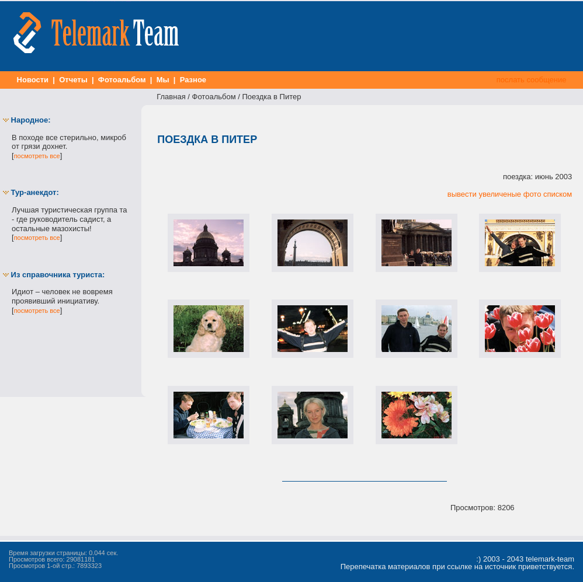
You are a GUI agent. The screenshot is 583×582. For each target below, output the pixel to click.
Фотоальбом (122, 79)
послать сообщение (531, 79)
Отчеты (73, 79)
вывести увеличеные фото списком (509, 194)
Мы (162, 79)
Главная (171, 96)
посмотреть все (37, 155)
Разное (193, 79)
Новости (33, 79)
